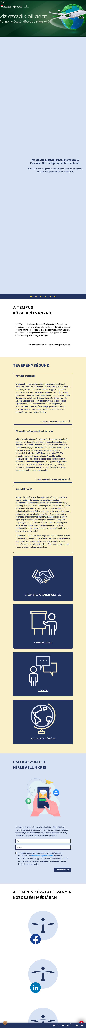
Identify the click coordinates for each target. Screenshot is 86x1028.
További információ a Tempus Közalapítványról (50, 345)
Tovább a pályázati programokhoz (55, 421)
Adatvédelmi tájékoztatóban (42, 856)
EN (68, 1026)
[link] (77, 1025)
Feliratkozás (62, 870)
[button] (72, 1025)
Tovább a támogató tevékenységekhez (52, 479)
